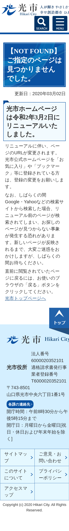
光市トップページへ (25, 298)
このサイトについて (15, 474)
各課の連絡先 (19, 404)
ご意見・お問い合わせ (50, 457)
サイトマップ (15, 457)
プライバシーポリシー (50, 474)
